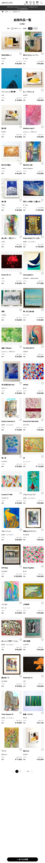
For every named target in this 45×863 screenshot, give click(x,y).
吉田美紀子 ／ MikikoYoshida (30, 278)
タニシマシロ (26, 461)
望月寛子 (3, 58)
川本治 (3, 241)
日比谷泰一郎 (4, 498)
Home (6, 11)
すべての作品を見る (22, 8)
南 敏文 (25, 58)
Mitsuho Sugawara (28, 168)
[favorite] (21, 54)
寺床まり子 (4, 388)
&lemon (25, 718)
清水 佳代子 (26, 425)
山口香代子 (4, 461)
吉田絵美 (25, 351)
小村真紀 (3, 315)
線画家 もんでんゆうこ (29, 241)
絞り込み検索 (22, 859)
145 (28, 771)
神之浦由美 (26, 534)
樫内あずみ (4, 754)
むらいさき (26, 315)
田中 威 (3, 608)
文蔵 (2, 95)
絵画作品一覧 (16, 11)
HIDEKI (3, 168)
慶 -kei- (25, 388)
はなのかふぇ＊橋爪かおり (30, 132)
